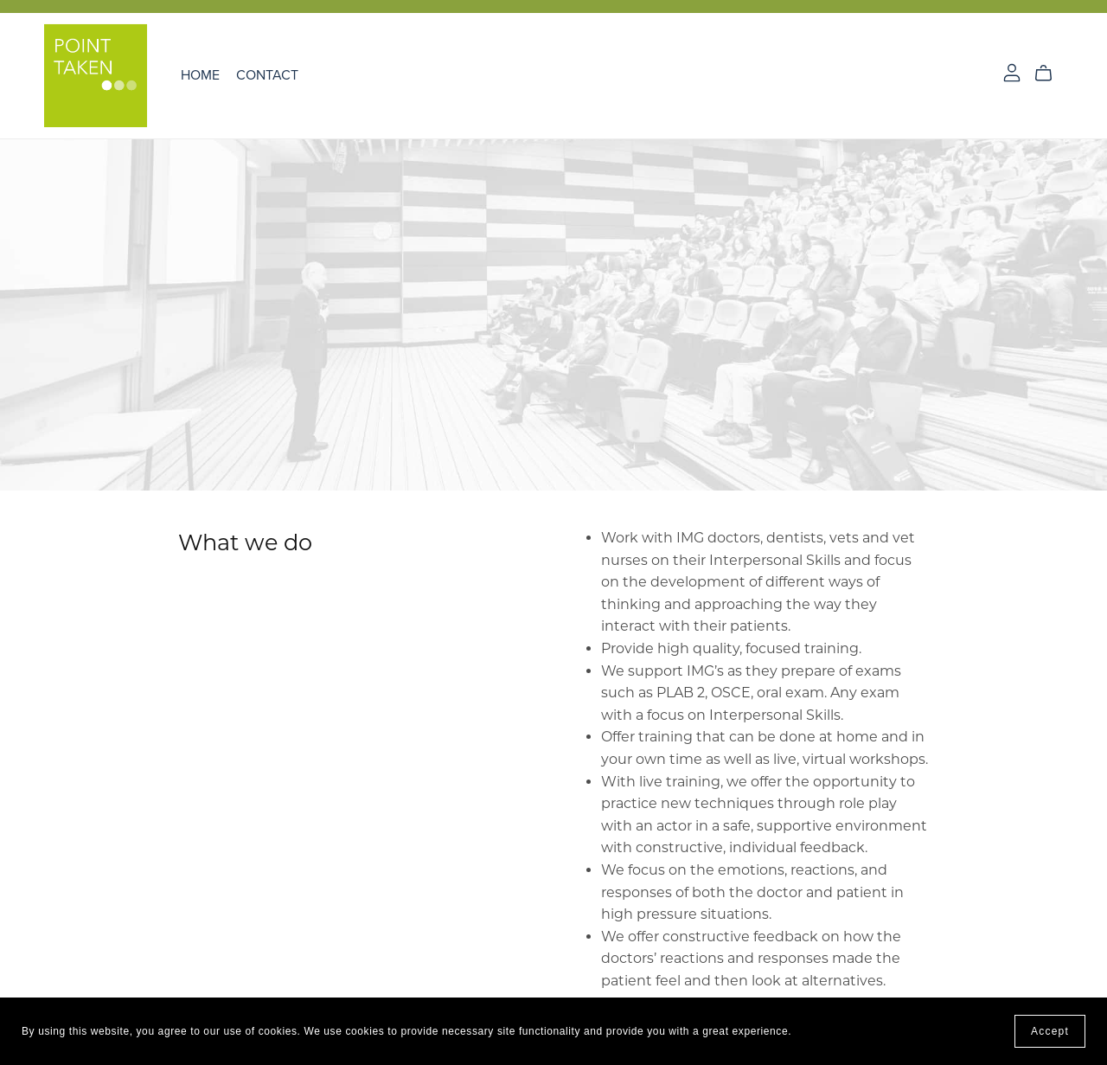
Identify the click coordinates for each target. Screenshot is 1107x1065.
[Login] (1011, 71)
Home (200, 75)
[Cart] (1050, 73)
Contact (267, 75)
